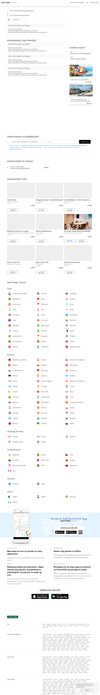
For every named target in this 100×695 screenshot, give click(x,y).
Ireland (53, 643)
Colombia (67, 648)
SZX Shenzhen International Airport (22, 11)
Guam (67, 650)
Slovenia (49, 646)
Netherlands (62, 645)
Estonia (49, 642)
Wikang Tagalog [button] (94, 2)
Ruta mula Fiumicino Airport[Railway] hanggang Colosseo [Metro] (62, 147)
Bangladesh (67, 634)
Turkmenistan (46, 639)
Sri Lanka (79, 635)
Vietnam (61, 639)
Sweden (44, 646)
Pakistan (67, 637)
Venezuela (54, 650)
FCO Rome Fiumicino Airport (20, 15)
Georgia (76, 634)
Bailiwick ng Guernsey (80, 642)
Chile (62, 648)
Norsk (82, 625)
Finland (59, 642)
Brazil (49, 650)
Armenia (55, 634)
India (47, 635)
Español (66, 625)
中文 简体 (59, 624)
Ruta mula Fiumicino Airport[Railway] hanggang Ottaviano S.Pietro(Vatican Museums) (31, 145)
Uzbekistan (66, 639)
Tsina (72, 634)
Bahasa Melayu (72, 624)
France (63, 642)
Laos (74, 635)
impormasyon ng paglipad (77, 2)
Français (56, 625)
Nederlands (45, 627)
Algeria (71, 650)
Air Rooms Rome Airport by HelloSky (77, 231)
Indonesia (88, 634)
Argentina (53, 648)
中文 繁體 (53, 624)
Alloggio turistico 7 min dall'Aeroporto (49, 200)
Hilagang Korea (73, 639)
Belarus (59, 646)
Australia (63, 650)
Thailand (89, 637)
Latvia (80, 643)
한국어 (63, 624)
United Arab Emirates (47, 634)
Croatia (49, 643)
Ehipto (75, 650)
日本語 (44, 624)
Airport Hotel (11, 200)
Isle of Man (59, 643)
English (48, 624)
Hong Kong (82, 634)
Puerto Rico (72, 648)
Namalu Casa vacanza (72, 262)
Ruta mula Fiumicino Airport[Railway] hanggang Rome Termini (25, 147)
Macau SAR (50, 637)
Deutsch (61, 625)
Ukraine (64, 646)
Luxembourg (75, 643)
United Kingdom (70, 642)
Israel (44, 635)
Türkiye (51, 639)
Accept (87, 690)
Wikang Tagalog (49, 625)
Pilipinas (62, 637)
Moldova (85, 643)
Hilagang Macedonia (53, 645)
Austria (44, 640)
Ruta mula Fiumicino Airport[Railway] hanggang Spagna (71, 145)
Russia (68, 646)
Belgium (60, 640)
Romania (83, 645)
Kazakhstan (69, 635)
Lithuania (69, 643)
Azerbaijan (60, 634)
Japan (54, 635)
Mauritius (81, 650)
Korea (64, 635)
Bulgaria (65, 640)
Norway (68, 645)
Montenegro (45, 645)
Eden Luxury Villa (13, 262)
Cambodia (59, 635)
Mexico (77, 646)
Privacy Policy (80, 687)
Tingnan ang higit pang (15, 149)
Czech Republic (78, 640)
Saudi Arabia (77, 637)
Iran (51, 635)
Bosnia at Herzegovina (52, 640)
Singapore (83, 637)
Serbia (87, 645)
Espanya (54, 642)
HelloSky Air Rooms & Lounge (18, 231)
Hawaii (48, 648)
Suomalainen (77, 625)
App (87, 2)
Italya (64, 643)
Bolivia (58, 648)
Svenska (87, 625)
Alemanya (85, 640)
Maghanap (84, 141)
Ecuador (79, 648)
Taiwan (56, 639)
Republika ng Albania (83, 639)
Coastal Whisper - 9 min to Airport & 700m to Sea (81, 200)
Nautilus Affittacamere (44, 231)
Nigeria (85, 650)
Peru (59, 650)
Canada (73, 646)
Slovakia (54, 646)
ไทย (67, 624)
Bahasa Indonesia (82, 624)
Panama (82, 646)
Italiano (70, 625)
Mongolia (45, 637)
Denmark (45, 642)
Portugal (77, 645)
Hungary (44, 643)
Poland (72, 645)
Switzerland (71, 640)
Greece (88, 642)
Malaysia (57, 637)
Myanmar (84, 635)
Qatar (71, 637)
